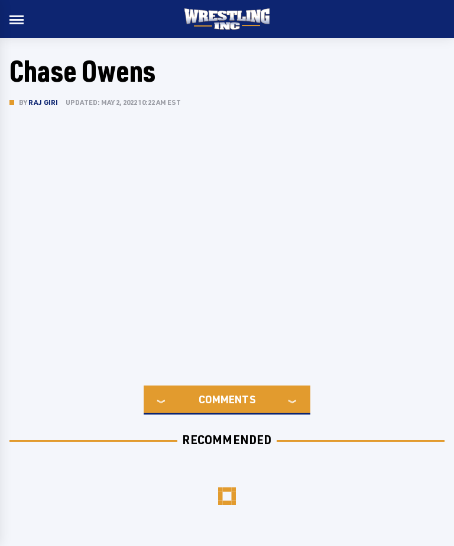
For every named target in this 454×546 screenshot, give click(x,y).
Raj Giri (43, 102)
